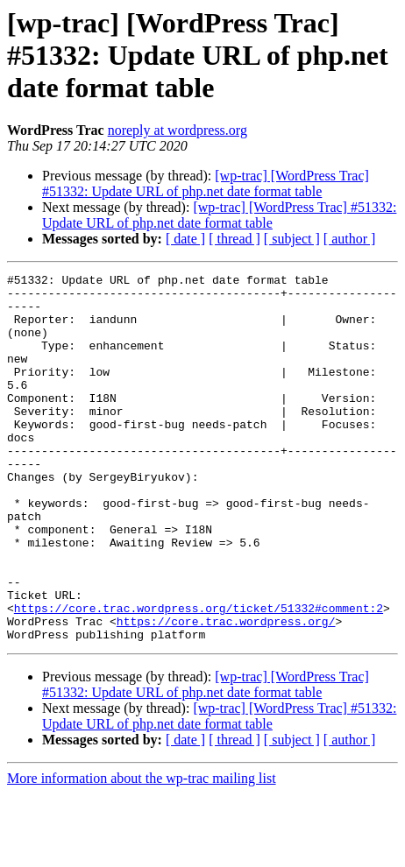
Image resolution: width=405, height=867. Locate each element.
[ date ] (185, 238)
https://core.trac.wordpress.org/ (226, 692)
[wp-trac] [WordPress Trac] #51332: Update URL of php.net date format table (205, 183)
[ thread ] (234, 238)
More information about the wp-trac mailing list (141, 851)
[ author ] (349, 238)
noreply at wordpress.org (177, 130)
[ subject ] (292, 238)
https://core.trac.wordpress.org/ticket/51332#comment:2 (198, 676)
